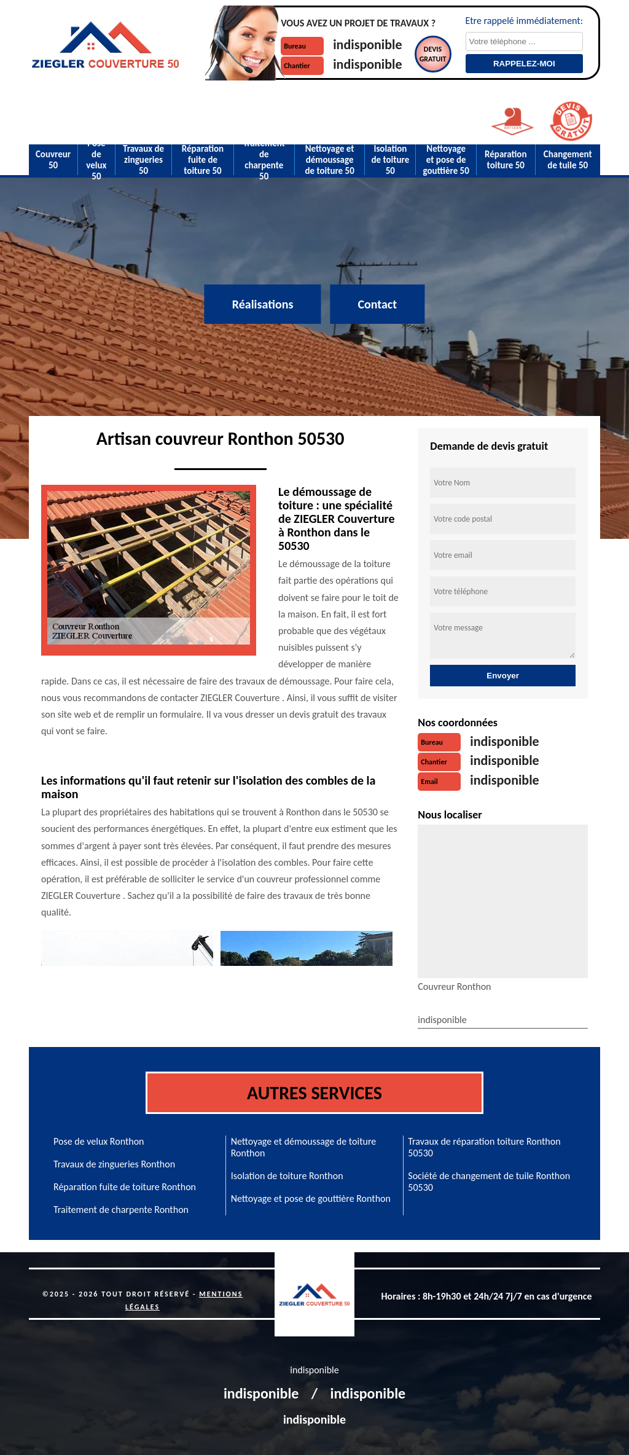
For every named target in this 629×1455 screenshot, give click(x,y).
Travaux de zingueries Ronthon (114, 1164)
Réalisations (263, 304)
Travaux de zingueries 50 (143, 159)
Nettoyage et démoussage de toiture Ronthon (304, 1147)
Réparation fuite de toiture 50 (203, 159)
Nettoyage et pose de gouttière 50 (446, 159)
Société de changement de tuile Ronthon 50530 (489, 1181)
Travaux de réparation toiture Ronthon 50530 (484, 1147)
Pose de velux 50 (96, 159)
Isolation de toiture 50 (390, 159)
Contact (377, 304)
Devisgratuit (433, 54)
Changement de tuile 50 (568, 160)
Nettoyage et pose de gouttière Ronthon (311, 1198)
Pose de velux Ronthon (98, 1141)
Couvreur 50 (53, 160)
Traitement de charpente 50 (264, 159)
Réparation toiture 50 (505, 160)
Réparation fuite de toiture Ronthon (124, 1187)
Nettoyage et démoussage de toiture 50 (329, 159)
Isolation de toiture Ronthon (287, 1176)
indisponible (367, 44)
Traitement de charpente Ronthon (121, 1209)
